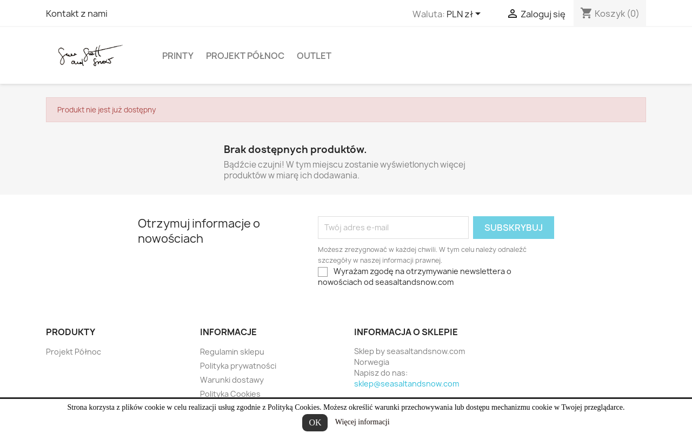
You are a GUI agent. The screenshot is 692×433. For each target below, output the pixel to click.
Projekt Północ (245, 56)
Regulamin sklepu (232, 352)
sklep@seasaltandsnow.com (406, 383)
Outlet (314, 56)
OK (315, 422)
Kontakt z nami (77, 13)
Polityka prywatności (238, 366)
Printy (178, 56)
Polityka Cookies (230, 394)
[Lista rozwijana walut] (465, 14)
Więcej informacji (362, 422)
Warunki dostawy (232, 380)
